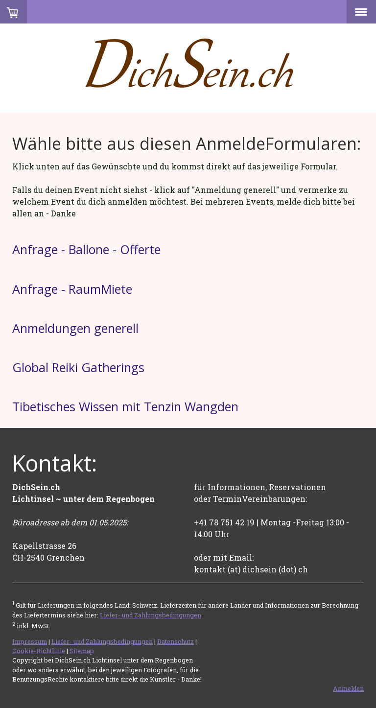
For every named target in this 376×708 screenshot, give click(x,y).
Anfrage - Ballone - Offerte (86, 249)
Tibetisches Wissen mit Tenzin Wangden (125, 406)
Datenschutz (175, 641)
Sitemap (82, 651)
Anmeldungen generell (75, 328)
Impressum (29, 641)
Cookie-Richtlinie (38, 651)
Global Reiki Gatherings (78, 367)
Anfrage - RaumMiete (72, 289)
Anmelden (348, 688)
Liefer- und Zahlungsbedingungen (150, 615)
